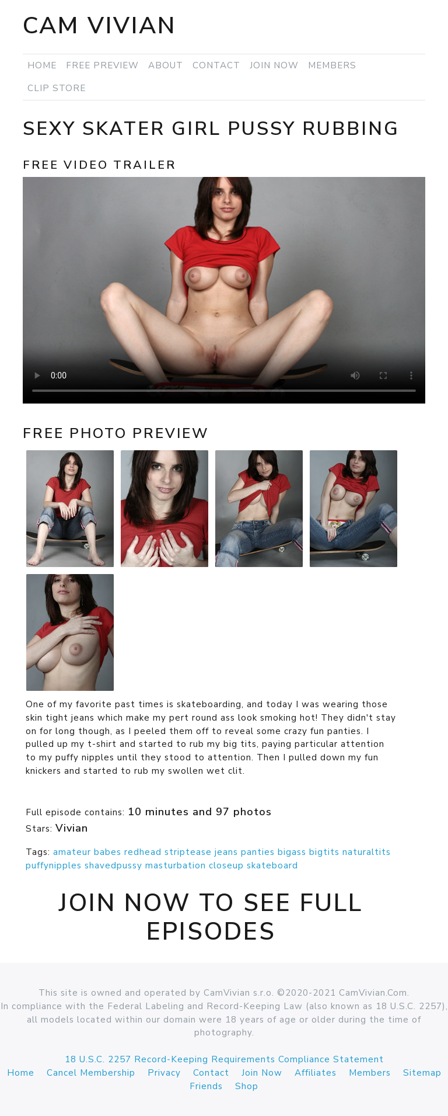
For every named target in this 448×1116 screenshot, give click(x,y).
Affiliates (316, 1073)
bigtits (324, 852)
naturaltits (366, 852)
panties (258, 852)
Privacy (164, 1073)
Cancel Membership (91, 1073)
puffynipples (54, 865)
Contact (216, 65)
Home (42, 65)
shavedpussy (113, 865)
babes (107, 852)
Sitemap (422, 1073)
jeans (226, 852)
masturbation (175, 865)
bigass (292, 852)
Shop (246, 1086)
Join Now (274, 65)
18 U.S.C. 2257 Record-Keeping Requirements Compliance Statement (224, 1059)
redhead (143, 852)
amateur (72, 852)
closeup (226, 865)
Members (332, 65)
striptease (188, 852)
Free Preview (102, 65)
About (165, 65)
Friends (206, 1086)
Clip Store (56, 88)
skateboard (272, 865)
